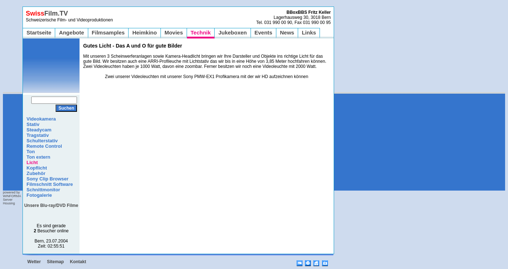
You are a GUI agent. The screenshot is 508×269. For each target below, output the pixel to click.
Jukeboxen (232, 32)
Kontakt (78, 261)
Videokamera (41, 119)
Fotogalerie (39, 195)
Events (263, 32)
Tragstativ (38, 135)
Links (309, 32)
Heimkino (144, 32)
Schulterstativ (42, 140)
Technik (201, 32)
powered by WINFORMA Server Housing (12, 198)
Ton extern (38, 157)
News (287, 32)
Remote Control (44, 146)
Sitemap (55, 261)
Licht (32, 162)
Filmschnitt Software (50, 184)
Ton (31, 151)
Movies (173, 32)
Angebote (71, 32)
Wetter (34, 261)
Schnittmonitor (43, 189)
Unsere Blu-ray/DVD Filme (51, 205)
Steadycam (39, 130)
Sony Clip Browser (48, 179)
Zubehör (36, 173)
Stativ (33, 124)
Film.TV (47, 13)
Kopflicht (37, 168)
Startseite (39, 32)
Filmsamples (108, 32)
